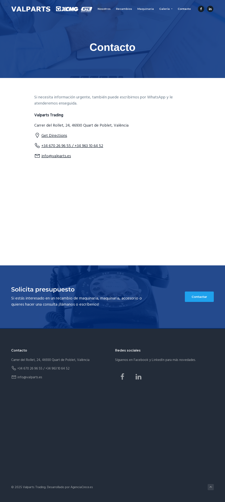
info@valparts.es (56, 156)
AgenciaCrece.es (82, 487)
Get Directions (54, 135)
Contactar (199, 297)
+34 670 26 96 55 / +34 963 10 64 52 (72, 146)
